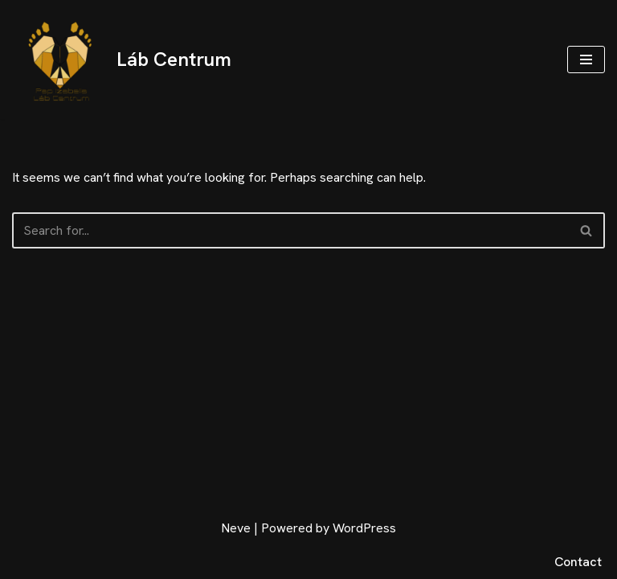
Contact (578, 561)
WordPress (364, 527)
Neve (236, 527)
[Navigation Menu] (586, 59)
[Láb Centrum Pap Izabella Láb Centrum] (121, 59)
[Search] (290, 230)
